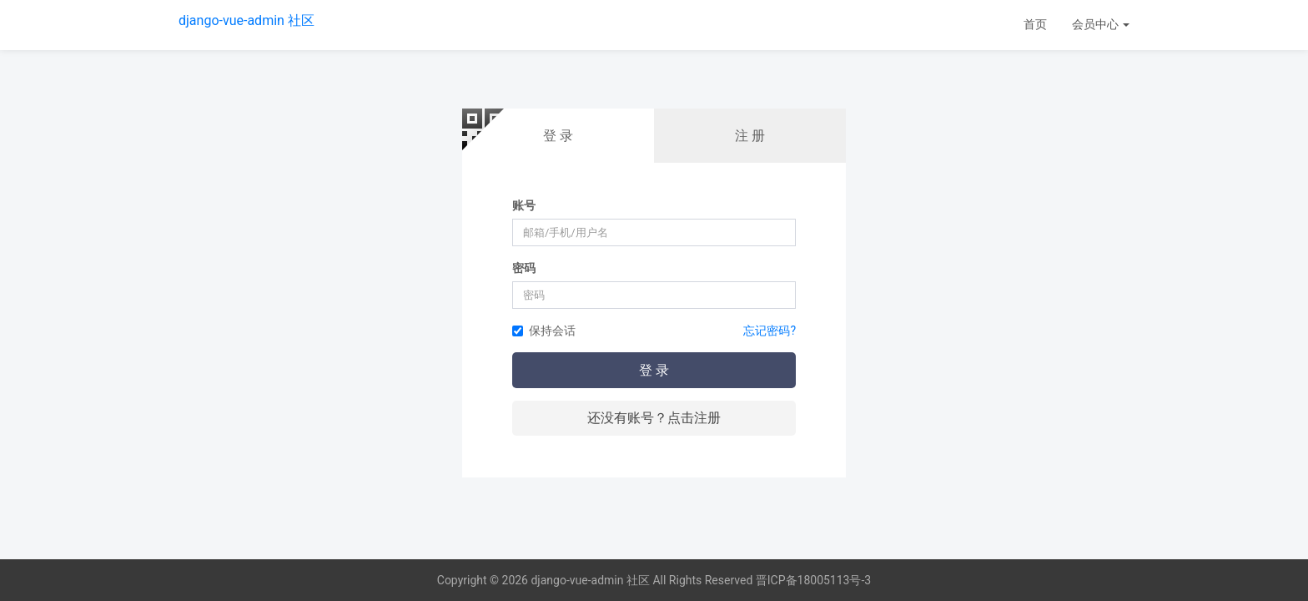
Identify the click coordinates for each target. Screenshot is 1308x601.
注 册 (750, 136)
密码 (524, 268)
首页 (1035, 24)
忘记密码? (769, 330)
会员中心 (1100, 24)
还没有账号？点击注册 (654, 418)
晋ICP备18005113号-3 (813, 580)
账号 (524, 205)
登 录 (558, 136)
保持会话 (544, 330)
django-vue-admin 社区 (246, 20)
